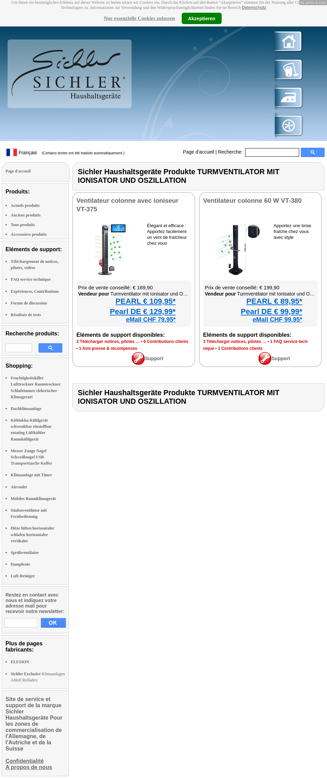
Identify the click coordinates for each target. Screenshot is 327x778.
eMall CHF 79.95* (151, 319)
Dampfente (20, 564)
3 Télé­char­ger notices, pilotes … (234, 341)
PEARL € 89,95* (274, 301)
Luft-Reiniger (23, 576)
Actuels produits (25, 205)
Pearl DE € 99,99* (271, 311)
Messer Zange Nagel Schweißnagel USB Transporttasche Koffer (31, 457)
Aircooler (19, 487)
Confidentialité (25, 761)
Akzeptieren (201, 18)
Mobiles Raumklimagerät (33, 498)
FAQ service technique (31, 279)
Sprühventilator (25, 552)
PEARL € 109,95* (146, 301)
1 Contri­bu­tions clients (240, 348)
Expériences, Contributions (35, 291)
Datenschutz (254, 7)
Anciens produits (26, 215)
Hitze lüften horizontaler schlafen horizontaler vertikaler (32, 534)
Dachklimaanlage (26, 408)
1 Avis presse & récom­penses (108, 348)
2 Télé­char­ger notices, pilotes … (108, 341)
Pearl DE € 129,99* (143, 311)
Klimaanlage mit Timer (31, 475)
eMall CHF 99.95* (277, 319)
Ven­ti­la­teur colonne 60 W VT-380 (252, 200)
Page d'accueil (198, 152)
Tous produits (23, 224)
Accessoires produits (29, 234)
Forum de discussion (29, 303)
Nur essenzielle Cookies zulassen (139, 18)
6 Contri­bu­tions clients (166, 341)
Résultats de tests (26, 314)
